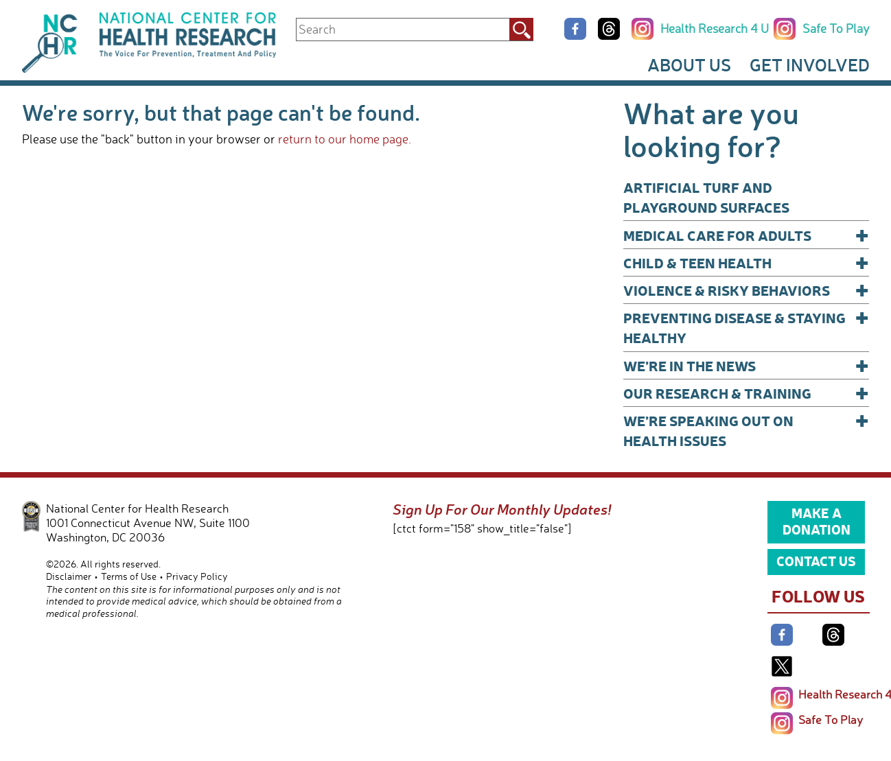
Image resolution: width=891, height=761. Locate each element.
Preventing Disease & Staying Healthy (746, 327)
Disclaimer (68, 576)
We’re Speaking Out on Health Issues (746, 429)
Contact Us (816, 561)
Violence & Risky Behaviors (746, 290)
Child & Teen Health (746, 262)
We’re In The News (746, 365)
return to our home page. (344, 138)
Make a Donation (816, 521)
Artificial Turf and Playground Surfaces (706, 197)
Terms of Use (129, 576)
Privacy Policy (197, 576)
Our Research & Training (746, 393)
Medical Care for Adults (746, 235)
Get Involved (810, 64)
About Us (689, 64)
